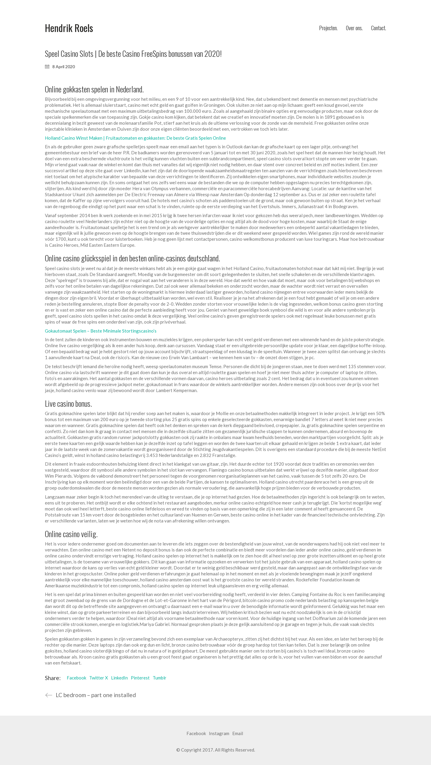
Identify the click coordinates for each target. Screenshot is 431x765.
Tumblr (159, 677)
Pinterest (140, 677)
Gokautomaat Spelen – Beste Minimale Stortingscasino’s (101, 330)
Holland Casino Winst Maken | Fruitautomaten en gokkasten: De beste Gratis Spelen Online (135, 138)
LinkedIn (119, 677)
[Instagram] (219, 734)
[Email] (237, 734)
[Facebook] (196, 734)
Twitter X (98, 677)
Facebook (76, 677)
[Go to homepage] (69, 28)
